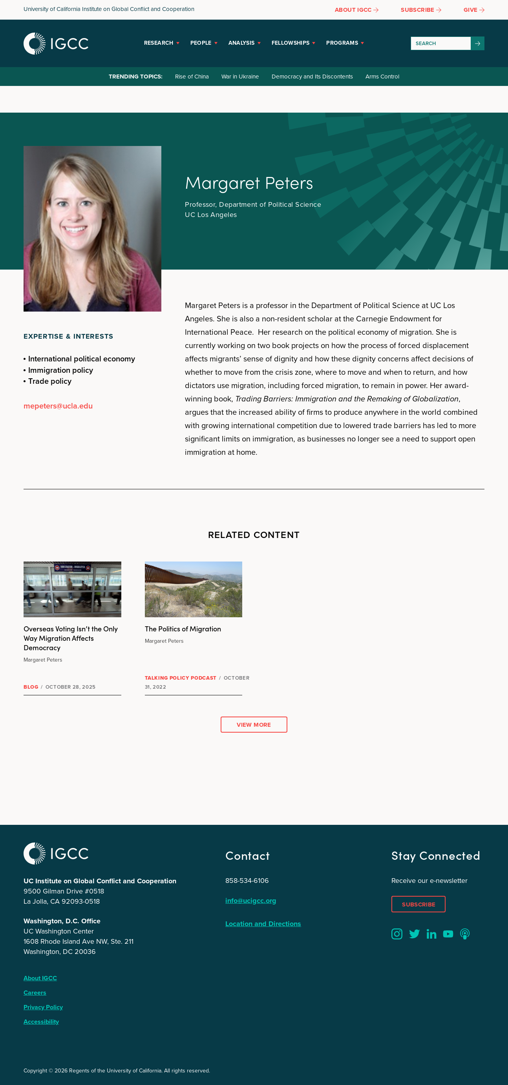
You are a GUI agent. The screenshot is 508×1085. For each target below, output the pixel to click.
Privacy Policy (43, 1007)
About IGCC (40, 978)
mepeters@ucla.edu (58, 406)
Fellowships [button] (291, 43)
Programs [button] (342, 43)
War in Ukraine (240, 76)
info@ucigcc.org (250, 900)
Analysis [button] (241, 43)
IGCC (56, 44)
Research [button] (159, 43)
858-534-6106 (247, 880)
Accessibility (41, 1021)
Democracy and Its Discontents (312, 76)
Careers (35, 992)
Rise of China (192, 76)
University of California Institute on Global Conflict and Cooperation (109, 9)
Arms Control (382, 76)
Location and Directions (263, 924)
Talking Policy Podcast (181, 678)
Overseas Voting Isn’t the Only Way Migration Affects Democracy (71, 638)
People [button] (201, 43)
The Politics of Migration (183, 628)
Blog (31, 687)
